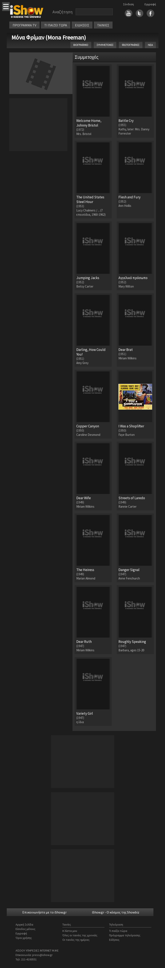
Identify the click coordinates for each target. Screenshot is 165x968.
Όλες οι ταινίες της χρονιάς (79, 935)
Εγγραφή (150, 4)
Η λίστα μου (69, 931)
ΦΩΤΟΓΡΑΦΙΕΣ (130, 45)
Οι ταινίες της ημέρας (76, 940)
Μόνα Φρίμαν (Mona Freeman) (48, 37)
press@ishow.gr (42, 955)
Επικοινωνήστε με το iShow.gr (44, 912)
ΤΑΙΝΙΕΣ (103, 25)
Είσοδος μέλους (25, 929)
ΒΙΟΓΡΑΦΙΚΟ (80, 45)
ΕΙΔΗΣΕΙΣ (82, 25)
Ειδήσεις (114, 940)
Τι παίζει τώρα (118, 931)
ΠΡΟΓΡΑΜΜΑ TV (24, 25)
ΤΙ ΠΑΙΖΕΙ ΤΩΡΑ (55, 25)
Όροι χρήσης (24, 938)
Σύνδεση (128, 4)
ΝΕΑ (150, 45)
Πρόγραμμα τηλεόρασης (124, 935)
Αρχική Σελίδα (24, 924)
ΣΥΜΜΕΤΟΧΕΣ (105, 45)
